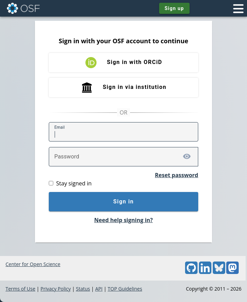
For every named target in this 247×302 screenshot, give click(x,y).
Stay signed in (73, 183)
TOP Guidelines (125, 288)
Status (83, 288)
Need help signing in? (123, 220)
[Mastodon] (232, 272)
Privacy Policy (55, 288)
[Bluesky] (219, 272)
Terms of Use (20, 288)
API (98, 288)
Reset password (176, 175)
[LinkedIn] (205, 272)
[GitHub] (191, 272)
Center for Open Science (33, 264)
